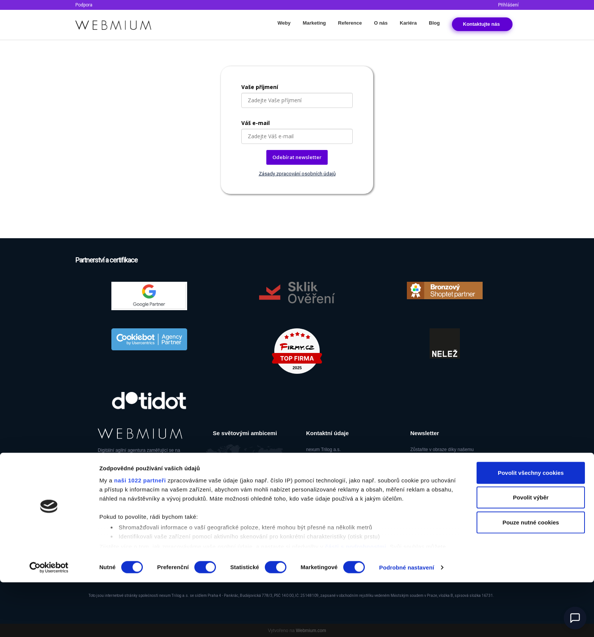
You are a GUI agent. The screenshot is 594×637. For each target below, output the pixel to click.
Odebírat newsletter (297, 157)
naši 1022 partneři (140, 535)
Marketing (314, 23)
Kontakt (482, 24)
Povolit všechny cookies (531, 527)
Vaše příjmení (259, 87)
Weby (283, 23)
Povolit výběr (531, 552)
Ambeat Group (139, 505)
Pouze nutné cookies (530, 577)
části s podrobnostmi (355, 601)
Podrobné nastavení (406, 622)
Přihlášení (508, 5)
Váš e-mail (255, 122)
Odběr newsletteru (441, 477)
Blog (434, 23)
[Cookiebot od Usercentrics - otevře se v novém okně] (49, 622)
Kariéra (408, 23)
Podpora (83, 5)
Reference (350, 23)
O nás (381, 23)
